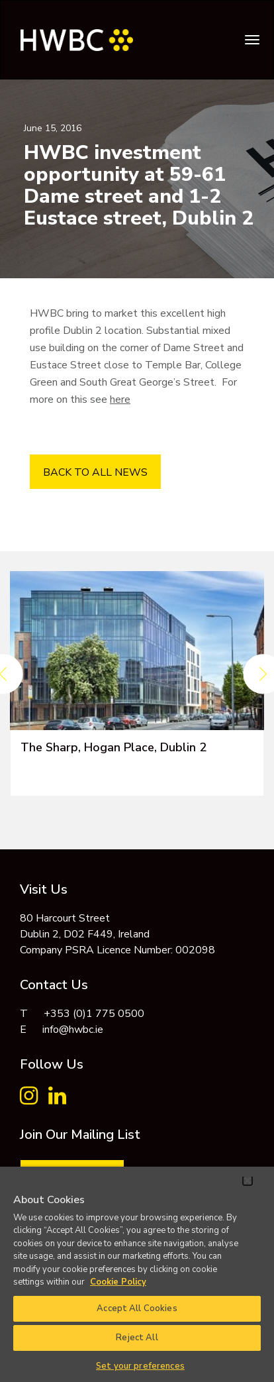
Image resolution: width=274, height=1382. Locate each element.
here (120, 399)
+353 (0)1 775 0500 (94, 1013)
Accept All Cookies (137, 1308)
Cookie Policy (118, 1282)
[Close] (247, 1181)
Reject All (137, 1338)
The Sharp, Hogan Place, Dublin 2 (113, 747)
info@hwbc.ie (72, 1029)
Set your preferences (140, 1366)
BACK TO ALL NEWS (95, 472)
